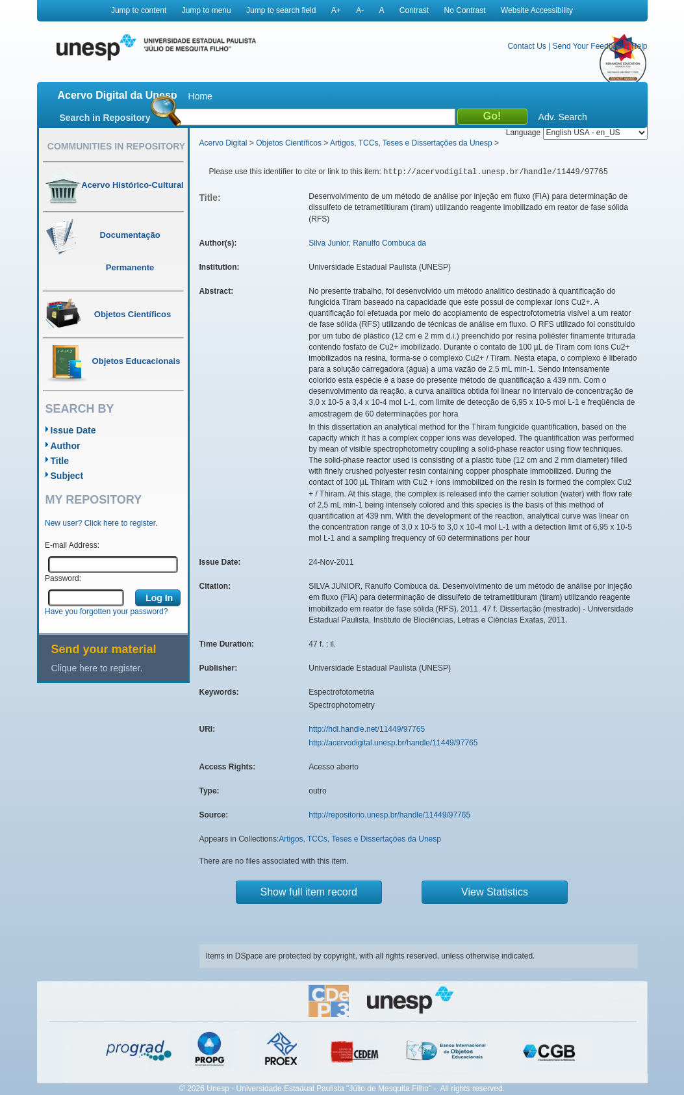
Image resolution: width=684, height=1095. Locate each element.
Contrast (414, 10)
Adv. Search (562, 117)
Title (60, 461)
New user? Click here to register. (101, 523)
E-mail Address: (72, 545)
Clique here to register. (97, 668)
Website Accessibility (537, 10)
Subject (67, 475)
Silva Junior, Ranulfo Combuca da (367, 243)
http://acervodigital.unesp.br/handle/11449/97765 (393, 742)
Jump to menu (206, 10)
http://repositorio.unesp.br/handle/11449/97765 (389, 814)
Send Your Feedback (589, 46)
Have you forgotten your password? (106, 611)
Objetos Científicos (289, 143)
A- (360, 10)
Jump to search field (281, 10)
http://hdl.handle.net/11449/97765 (367, 729)
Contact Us (526, 46)
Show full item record (308, 891)
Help (639, 46)
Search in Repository (105, 117)
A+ (336, 10)
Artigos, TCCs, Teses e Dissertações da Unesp (411, 143)
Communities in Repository (116, 146)
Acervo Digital (223, 143)
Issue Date (73, 430)
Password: (63, 578)
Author (66, 446)
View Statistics (494, 891)
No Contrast (465, 10)
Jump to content (138, 10)
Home (200, 96)
